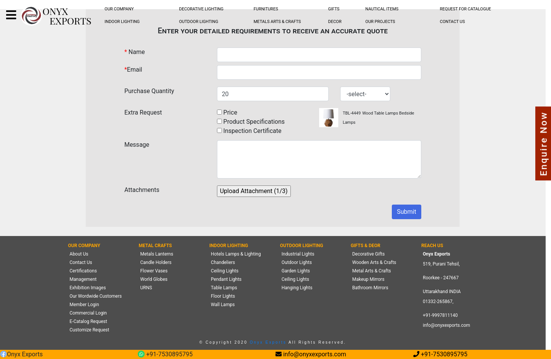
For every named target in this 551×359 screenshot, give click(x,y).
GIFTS (333, 9)
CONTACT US (452, 21)
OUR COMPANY (119, 9)
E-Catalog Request (88, 321)
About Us (79, 254)
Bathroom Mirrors (370, 287)
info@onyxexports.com (446, 325)
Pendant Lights (226, 279)
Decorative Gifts (368, 254)
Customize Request (89, 330)
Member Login (84, 304)
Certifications (83, 271)
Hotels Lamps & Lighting (236, 254)
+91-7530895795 (165, 355)
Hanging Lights (297, 287)
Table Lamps (224, 287)
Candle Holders (155, 262)
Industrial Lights (298, 254)
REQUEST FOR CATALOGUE (465, 9)
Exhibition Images (88, 287)
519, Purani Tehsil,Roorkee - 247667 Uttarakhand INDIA (442, 277)
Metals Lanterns (156, 254)
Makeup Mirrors (368, 279)
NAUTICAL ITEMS (382, 9)
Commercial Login (88, 313)
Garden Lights (296, 271)
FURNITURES (266, 9)
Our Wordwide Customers (96, 296)
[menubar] (119, 9)
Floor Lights (223, 296)
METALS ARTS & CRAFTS (277, 21)
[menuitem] (119, 9)
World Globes (153, 279)
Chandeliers (223, 262)
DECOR (334, 21)
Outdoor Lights (297, 262)
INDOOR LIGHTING (122, 21)
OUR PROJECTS (380, 21)
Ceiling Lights (224, 271)
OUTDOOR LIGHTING (198, 21)
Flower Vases (153, 271)
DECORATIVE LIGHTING (201, 9)
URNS (146, 287)
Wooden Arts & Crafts (374, 262)
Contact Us (81, 262)
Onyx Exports (267, 342)
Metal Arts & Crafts (371, 271)
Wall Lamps (223, 304)
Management (83, 279)
